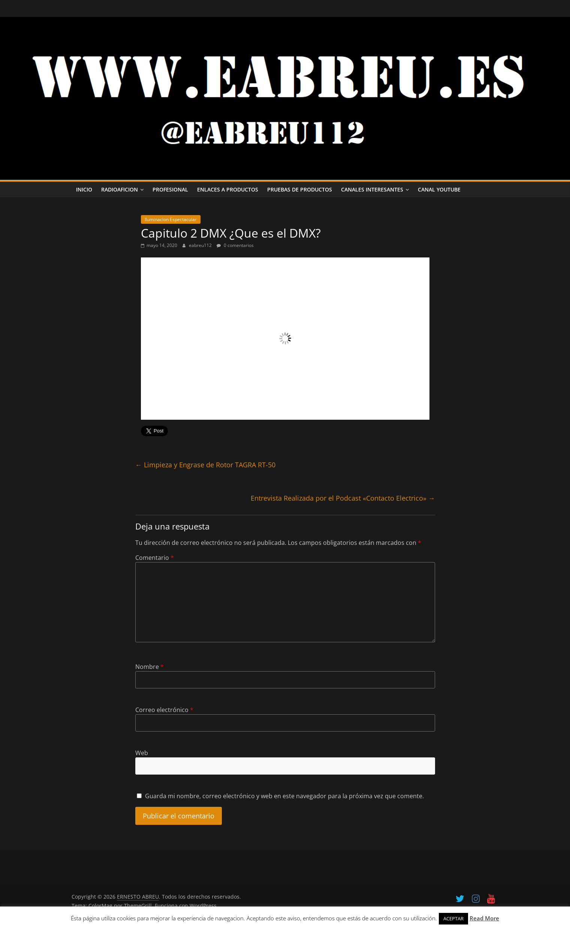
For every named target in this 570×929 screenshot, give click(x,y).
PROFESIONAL (170, 189)
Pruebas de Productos (299, 189)
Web (141, 753)
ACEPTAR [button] (453, 918)
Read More (484, 918)
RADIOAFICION (119, 189)
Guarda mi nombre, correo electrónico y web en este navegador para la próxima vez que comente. (284, 796)
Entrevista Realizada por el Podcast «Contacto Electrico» (343, 498)
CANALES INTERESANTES (372, 189)
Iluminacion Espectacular (171, 219)
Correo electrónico (164, 710)
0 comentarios (235, 245)
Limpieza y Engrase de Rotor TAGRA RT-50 (205, 464)
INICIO (84, 189)
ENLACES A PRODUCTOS (227, 189)
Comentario (154, 558)
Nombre (149, 667)
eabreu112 (201, 245)
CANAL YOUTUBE (439, 189)
